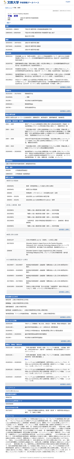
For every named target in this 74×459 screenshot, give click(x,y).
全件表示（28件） (64, 229)
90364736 (9, 397)
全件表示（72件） (65, 87)
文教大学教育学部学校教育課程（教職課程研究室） (21, 164)
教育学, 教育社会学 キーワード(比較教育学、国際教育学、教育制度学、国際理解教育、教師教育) (35, 117)
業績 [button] (8, 22)
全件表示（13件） (65, 111)
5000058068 (9, 404)
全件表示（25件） (64, 292)
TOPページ (8, 7)
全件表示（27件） (65, 317)
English (68, 2)
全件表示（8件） (66, 341)
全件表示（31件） (65, 384)
